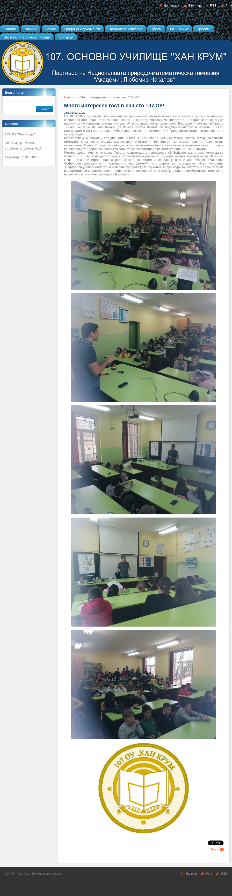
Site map (194, 5)
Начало (69, 97)
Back (214, 849)
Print (228, 5)
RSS (213, 5)
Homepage (171, 5)
